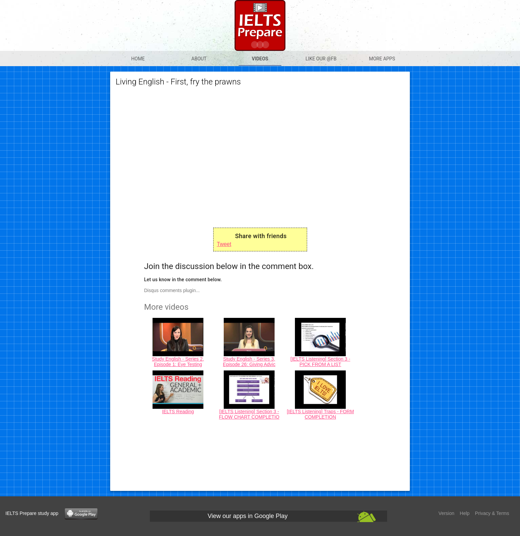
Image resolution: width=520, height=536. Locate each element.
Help (464, 513)
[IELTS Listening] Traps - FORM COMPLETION (320, 414)
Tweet (224, 244)
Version (447, 513)
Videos (260, 58)
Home (138, 58)
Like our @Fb (320, 58)
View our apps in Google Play (248, 516)
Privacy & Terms (492, 513)
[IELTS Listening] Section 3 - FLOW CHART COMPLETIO (249, 414)
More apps (382, 58)
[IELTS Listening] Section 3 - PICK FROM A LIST (320, 361)
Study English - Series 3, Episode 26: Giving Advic (249, 361)
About (199, 58)
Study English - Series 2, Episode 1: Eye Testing (178, 361)
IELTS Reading (178, 411)
